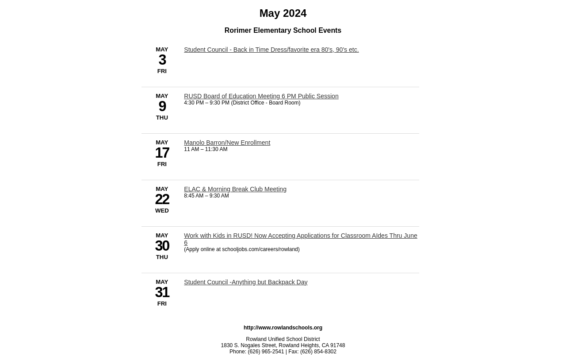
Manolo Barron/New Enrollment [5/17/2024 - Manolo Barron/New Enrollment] (227, 142)
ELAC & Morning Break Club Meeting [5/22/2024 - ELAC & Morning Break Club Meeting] (235, 189)
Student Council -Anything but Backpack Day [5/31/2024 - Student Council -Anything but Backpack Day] (245, 282)
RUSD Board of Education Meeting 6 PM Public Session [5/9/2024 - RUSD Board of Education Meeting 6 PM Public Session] (261, 96)
